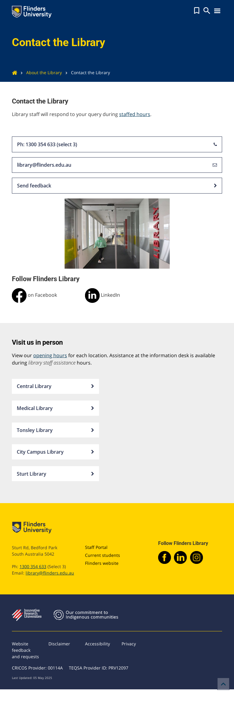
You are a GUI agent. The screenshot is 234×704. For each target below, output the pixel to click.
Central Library (55, 386)
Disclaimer (59, 644)
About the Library (39, 72)
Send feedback (117, 185)
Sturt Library (55, 473)
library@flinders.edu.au (117, 165)
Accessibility (97, 644)
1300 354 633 (33, 566)
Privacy (129, 644)
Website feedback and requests (25, 650)
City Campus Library (55, 451)
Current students (102, 555)
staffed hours (134, 114)
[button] (196, 10)
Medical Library (55, 408)
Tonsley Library (55, 430)
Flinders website (102, 563)
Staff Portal (96, 547)
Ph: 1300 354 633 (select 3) (117, 144)
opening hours (50, 355)
